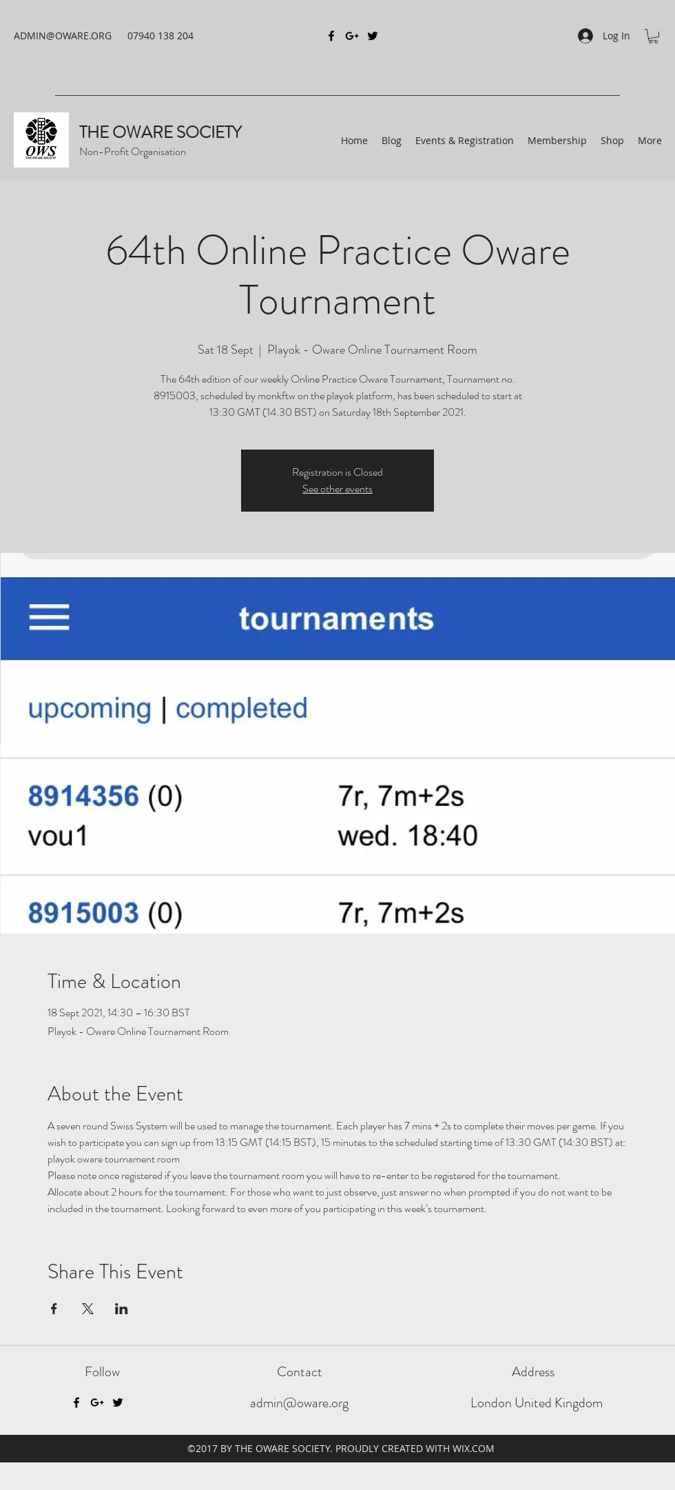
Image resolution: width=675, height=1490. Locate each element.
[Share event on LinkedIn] (121, 1308)
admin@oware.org (299, 1403)
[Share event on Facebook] (54, 1308)
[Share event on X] (87, 1308)
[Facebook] (76, 1402)
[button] (653, 36)
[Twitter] (118, 1402)
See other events (337, 488)
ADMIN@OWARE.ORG (63, 35)
